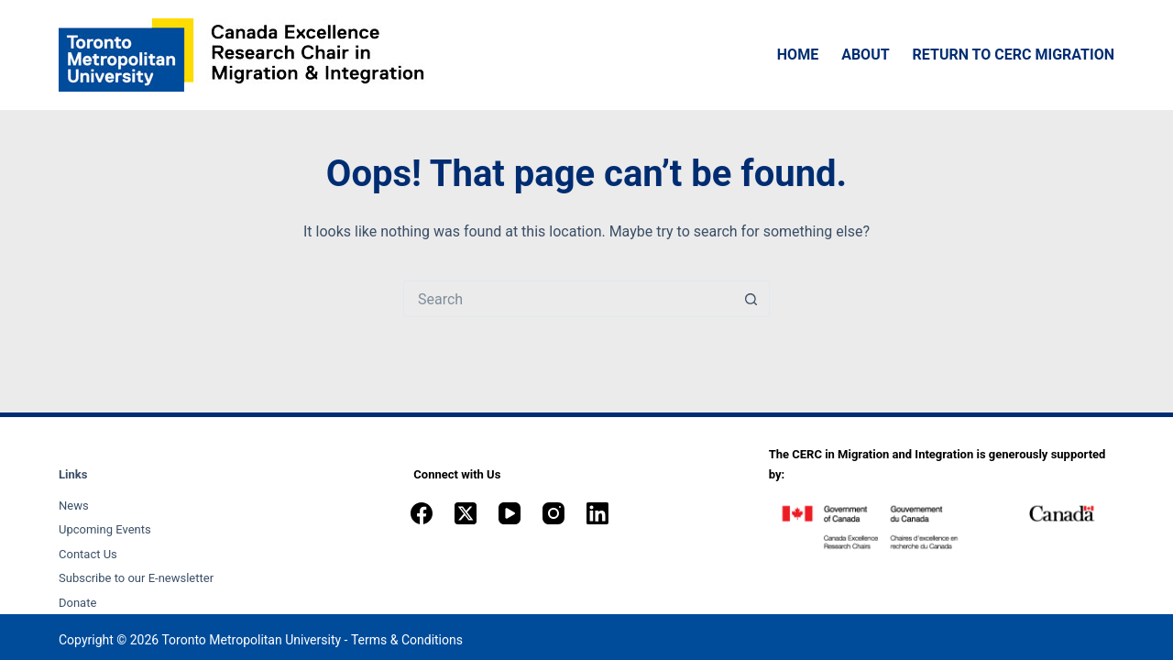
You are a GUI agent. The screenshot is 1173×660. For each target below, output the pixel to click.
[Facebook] (422, 513)
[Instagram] (554, 513)
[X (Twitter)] (466, 513)
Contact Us (88, 554)
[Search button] (751, 298)
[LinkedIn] (597, 513)
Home (797, 54)
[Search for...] (568, 298)
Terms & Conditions (407, 639)
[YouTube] (510, 513)
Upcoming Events (105, 529)
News (74, 505)
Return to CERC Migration (1013, 54)
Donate (77, 603)
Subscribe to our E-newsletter (136, 578)
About (865, 54)
